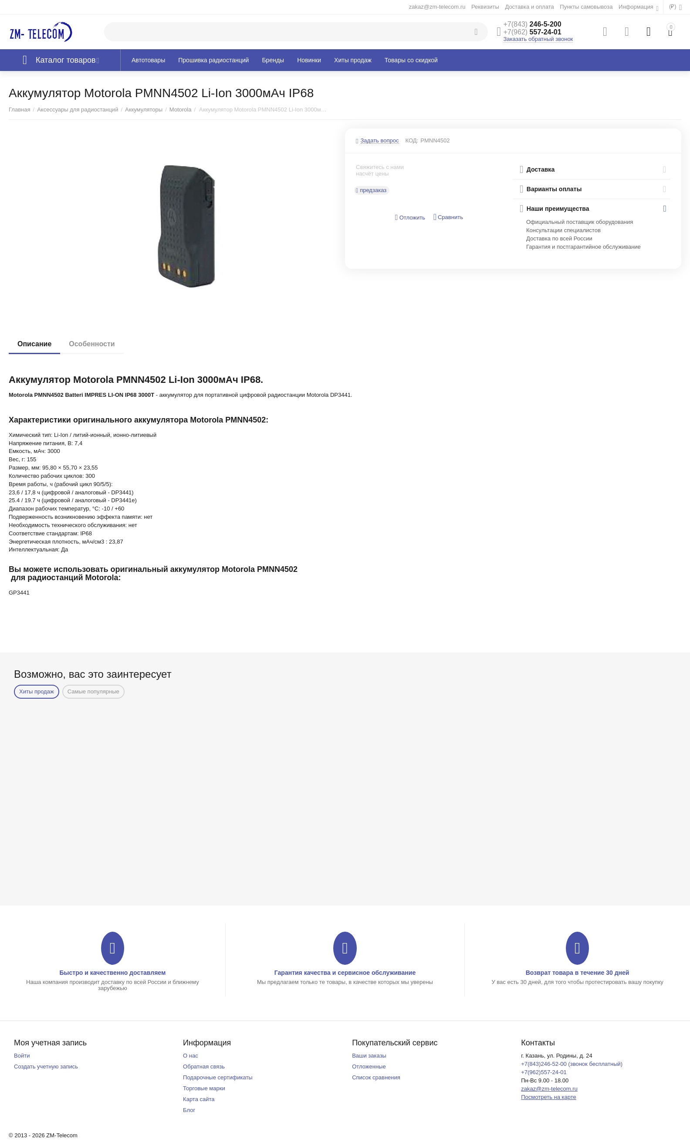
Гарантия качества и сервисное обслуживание (345, 972)
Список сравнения (376, 1077)
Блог (189, 1110)
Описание (34, 344)
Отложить (410, 217)
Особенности (92, 344)
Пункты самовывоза (586, 6)
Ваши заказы (369, 1055)
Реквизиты (485, 6)
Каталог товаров (66, 60)
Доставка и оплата (529, 6)
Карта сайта (199, 1099)
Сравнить (448, 217)
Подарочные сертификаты (218, 1077)
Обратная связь (204, 1066)
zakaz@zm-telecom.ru (437, 6)
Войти (22, 1055)
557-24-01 (532, 32)
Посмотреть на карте (548, 1097)
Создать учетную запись (46, 1066)
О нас (190, 1055)
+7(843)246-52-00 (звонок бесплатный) (571, 1064)
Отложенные (369, 1066)
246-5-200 (532, 24)
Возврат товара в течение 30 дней (577, 972)
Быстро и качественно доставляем (112, 972)
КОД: (412, 140)
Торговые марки (204, 1088)
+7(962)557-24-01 (544, 1072)
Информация (637, 6)
